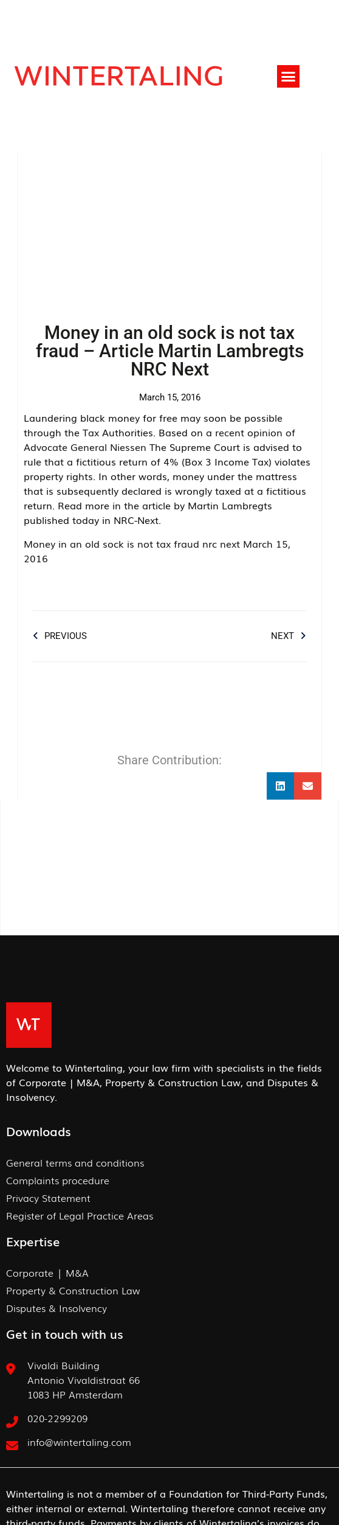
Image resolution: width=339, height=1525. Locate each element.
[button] (288, 76)
